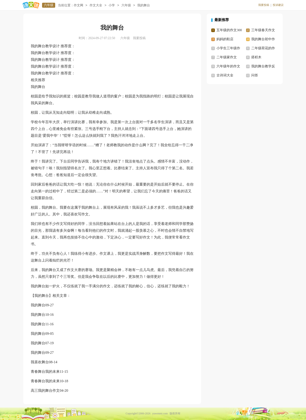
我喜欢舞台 (40, 362)
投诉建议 (278, 5)
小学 (112, 5)
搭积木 (256, 57)
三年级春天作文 (263, 30)
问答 (254, 75)
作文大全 (96, 5)
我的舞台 (38, 305)
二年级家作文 (226, 57)
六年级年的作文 (228, 66)
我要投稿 (263, 5)
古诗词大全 (224, 75)
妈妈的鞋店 (224, 39)
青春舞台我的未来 (45, 371)
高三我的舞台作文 (45, 390)
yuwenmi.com (160, 413)
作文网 (78, 5)
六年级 (48, 5)
